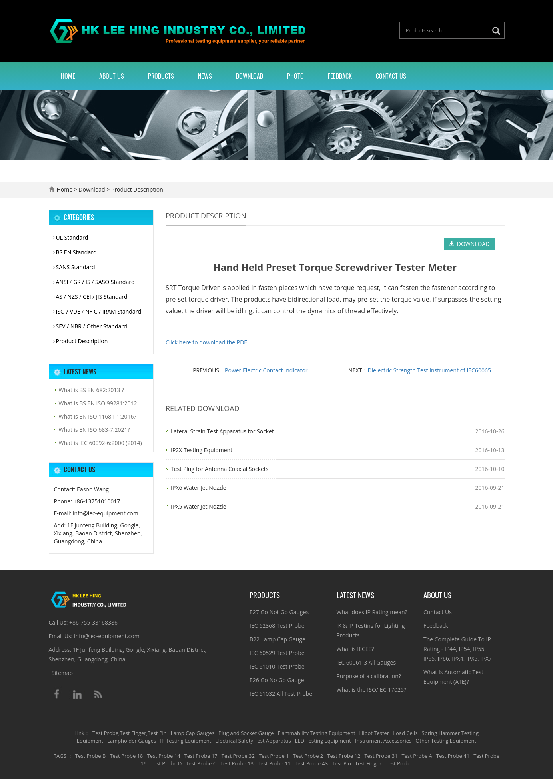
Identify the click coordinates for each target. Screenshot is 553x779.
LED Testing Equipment (323, 740)
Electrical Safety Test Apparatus (253, 740)
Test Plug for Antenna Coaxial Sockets (220, 469)
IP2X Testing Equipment (201, 450)
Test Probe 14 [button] (163, 755)
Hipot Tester (374, 733)
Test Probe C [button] (201, 763)
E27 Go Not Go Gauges (279, 612)
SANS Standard (75, 267)
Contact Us (391, 76)
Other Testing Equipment (445, 740)
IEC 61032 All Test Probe (281, 693)
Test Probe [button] (398, 763)
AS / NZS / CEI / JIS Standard (92, 296)
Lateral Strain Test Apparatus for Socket (222, 431)
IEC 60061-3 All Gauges (366, 662)
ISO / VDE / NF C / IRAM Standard (99, 311)
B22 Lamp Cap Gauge (277, 639)
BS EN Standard (76, 252)
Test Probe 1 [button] (274, 755)
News (205, 76)
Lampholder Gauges (131, 740)
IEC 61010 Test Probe (277, 666)
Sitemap (62, 673)
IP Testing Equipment (185, 740)
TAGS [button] (60, 755)
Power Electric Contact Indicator (266, 370)
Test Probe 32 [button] (238, 755)
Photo (295, 76)
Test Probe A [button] (417, 755)
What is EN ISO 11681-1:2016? (97, 416)
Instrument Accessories (383, 740)
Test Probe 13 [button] (237, 763)
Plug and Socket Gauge (246, 733)
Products (161, 76)
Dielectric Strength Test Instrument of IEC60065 (429, 370)
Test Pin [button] (341, 763)
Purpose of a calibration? (369, 676)
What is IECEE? (355, 649)
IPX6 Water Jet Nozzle (198, 487)
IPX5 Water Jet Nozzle (198, 506)
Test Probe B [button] (90, 755)
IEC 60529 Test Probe (277, 653)
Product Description (136, 189)
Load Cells (405, 733)
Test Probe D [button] (166, 763)
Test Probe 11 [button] (274, 763)
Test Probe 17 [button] (201, 755)
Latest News (355, 594)
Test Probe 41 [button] (452, 755)
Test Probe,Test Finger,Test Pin (129, 733)
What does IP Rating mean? (372, 612)
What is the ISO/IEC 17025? (372, 689)
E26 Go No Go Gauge (277, 680)
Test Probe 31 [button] (380, 755)
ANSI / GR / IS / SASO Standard (95, 282)
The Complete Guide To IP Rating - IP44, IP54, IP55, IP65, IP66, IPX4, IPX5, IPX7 (457, 648)
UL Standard (72, 237)
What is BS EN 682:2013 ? (91, 390)
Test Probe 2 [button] (308, 755)
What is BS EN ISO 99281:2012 (98, 403)
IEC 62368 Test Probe (277, 625)
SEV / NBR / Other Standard (91, 326)
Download (249, 76)
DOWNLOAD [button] (469, 244)
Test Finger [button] (368, 763)
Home (68, 76)
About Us (111, 76)
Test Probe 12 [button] (343, 755)
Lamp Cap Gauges (192, 733)
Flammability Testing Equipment (316, 733)
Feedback (340, 76)
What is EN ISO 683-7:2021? (94, 429)
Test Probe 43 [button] (311, 763)
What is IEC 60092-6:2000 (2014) (100, 443)
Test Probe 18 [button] (126, 755)
